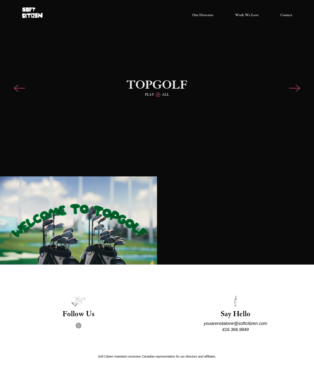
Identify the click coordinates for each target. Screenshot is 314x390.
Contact (286, 15)
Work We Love (247, 15)
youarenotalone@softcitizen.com (235, 323)
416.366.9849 (235, 329)
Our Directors (202, 15)
